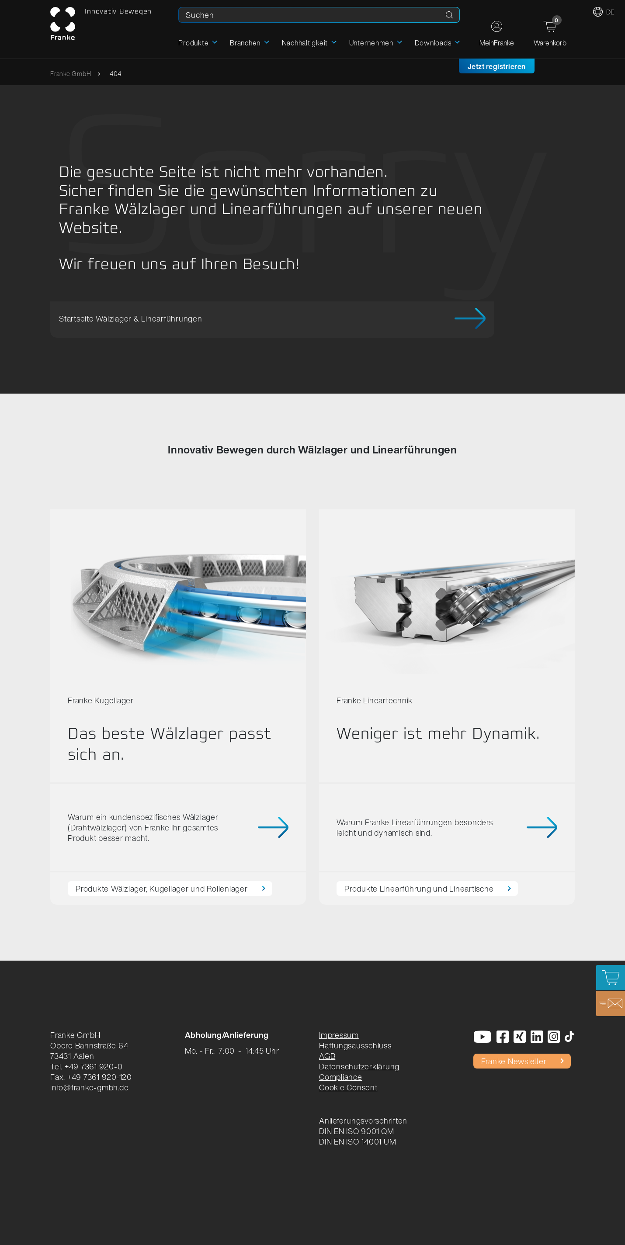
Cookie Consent (348, 1087)
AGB (327, 1056)
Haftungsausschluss (355, 1045)
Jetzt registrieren (497, 66)
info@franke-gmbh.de (89, 1087)
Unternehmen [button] (371, 42)
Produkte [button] (193, 42)
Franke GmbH (70, 73)
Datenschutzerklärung (359, 1066)
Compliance (340, 1077)
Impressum (339, 1035)
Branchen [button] (245, 42)
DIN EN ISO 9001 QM (356, 1131)
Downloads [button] (433, 42)
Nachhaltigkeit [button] (305, 42)
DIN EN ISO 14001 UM (357, 1141)
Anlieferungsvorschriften (363, 1120)
